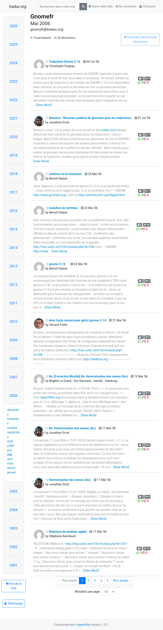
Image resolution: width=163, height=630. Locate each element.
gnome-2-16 (55, 264)
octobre (12, 427)
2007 (14, 377)
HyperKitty (83, 624)
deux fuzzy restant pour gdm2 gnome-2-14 (75, 320)
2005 (14, 491)
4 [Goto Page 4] (101, 580)
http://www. (41, 251)
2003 (14, 528)
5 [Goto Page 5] (107, 580)
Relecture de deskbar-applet (66, 531)
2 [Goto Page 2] (88, 580)
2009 (14, 340)
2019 (14, 155)
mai (9, 454)
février (11, 468)
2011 (14, 303)
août (10, 441)
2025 (14, 44)
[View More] (44, 105)
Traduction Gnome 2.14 (62, 61)
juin (9, 450)
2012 (14, 285)
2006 (14, 395)
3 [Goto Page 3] (95, 580)
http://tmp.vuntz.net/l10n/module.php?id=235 (96, 543)
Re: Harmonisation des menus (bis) (70, 428)
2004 (14, 510)
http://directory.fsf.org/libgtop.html (102, 195)
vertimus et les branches (63, 174)
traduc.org (17, 6)
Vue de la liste (13, 586)
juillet (10, 445)
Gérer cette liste (101, 6)
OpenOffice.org (50, 397)
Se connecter (126, 6)
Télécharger (13, 603)
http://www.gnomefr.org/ (49, 195)
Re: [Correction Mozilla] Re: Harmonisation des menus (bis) (86, 376)
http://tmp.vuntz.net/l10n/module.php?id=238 (63, 247)
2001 (14, 565)
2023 (14, 81)
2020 (14, 137)
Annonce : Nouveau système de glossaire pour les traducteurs (88, 118)
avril (10, 459)
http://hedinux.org (95, 359)
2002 (14, 547)
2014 (14, 248)
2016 (14, 211)
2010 (14, 321)
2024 (14, 63)
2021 (14, 118)
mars (10, 463)
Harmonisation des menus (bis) (68, 480)
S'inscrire (147, 6)
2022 (14, 100)
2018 (14, 174)
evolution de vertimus (61, 208)
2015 (14, 229)
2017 (14, 192)
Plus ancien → (122, 580)
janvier (11, 472)
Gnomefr (42, 16)
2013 (14, 266)
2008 (14, 358)
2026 (14, 26)
